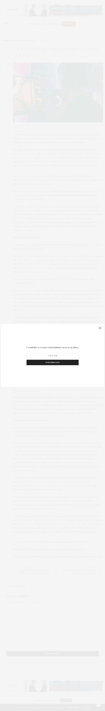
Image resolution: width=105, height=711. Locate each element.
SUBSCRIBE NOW (53, 362)
